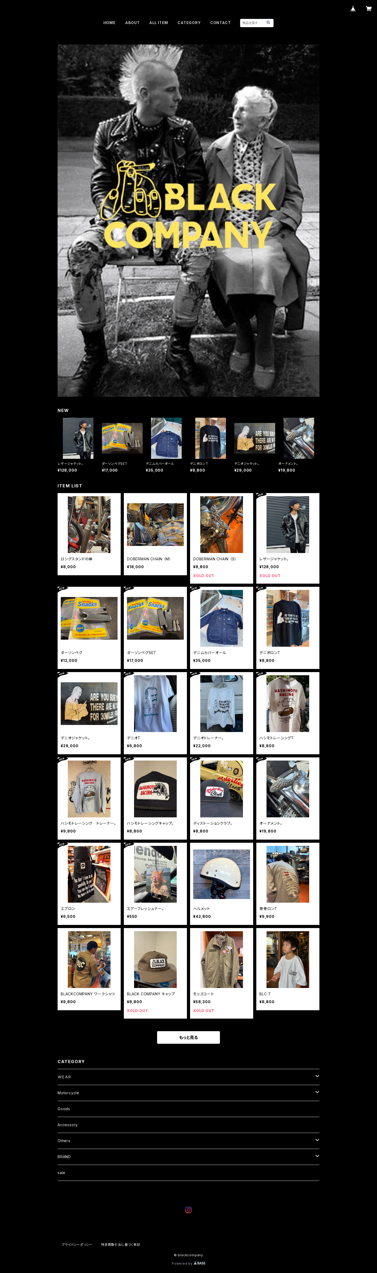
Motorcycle (68, 1093)
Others (64, 1140)
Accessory (68, 1125)
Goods (64, 1109)
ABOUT (132, 22)
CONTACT (220, 22)
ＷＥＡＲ (64, 1077)
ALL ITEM (158, 22)
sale (63, 1172)
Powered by (188, 1263)
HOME (109, 22)
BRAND (64, 1156)
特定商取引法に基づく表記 (120, 1245)
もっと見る (188, 1037)
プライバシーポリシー (77, 1245)
